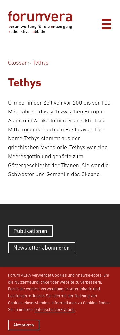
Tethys (41, 62)
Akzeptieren (23, 325)
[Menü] (106, 22)
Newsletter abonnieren (41, 247)
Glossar (17, 62)
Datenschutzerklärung (54, 309)
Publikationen (30, 231)
